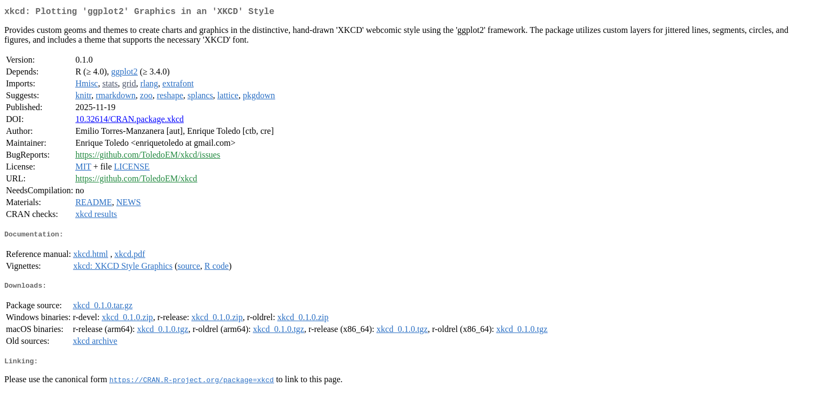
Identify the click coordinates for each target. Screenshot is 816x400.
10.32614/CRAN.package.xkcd (129, 121)
